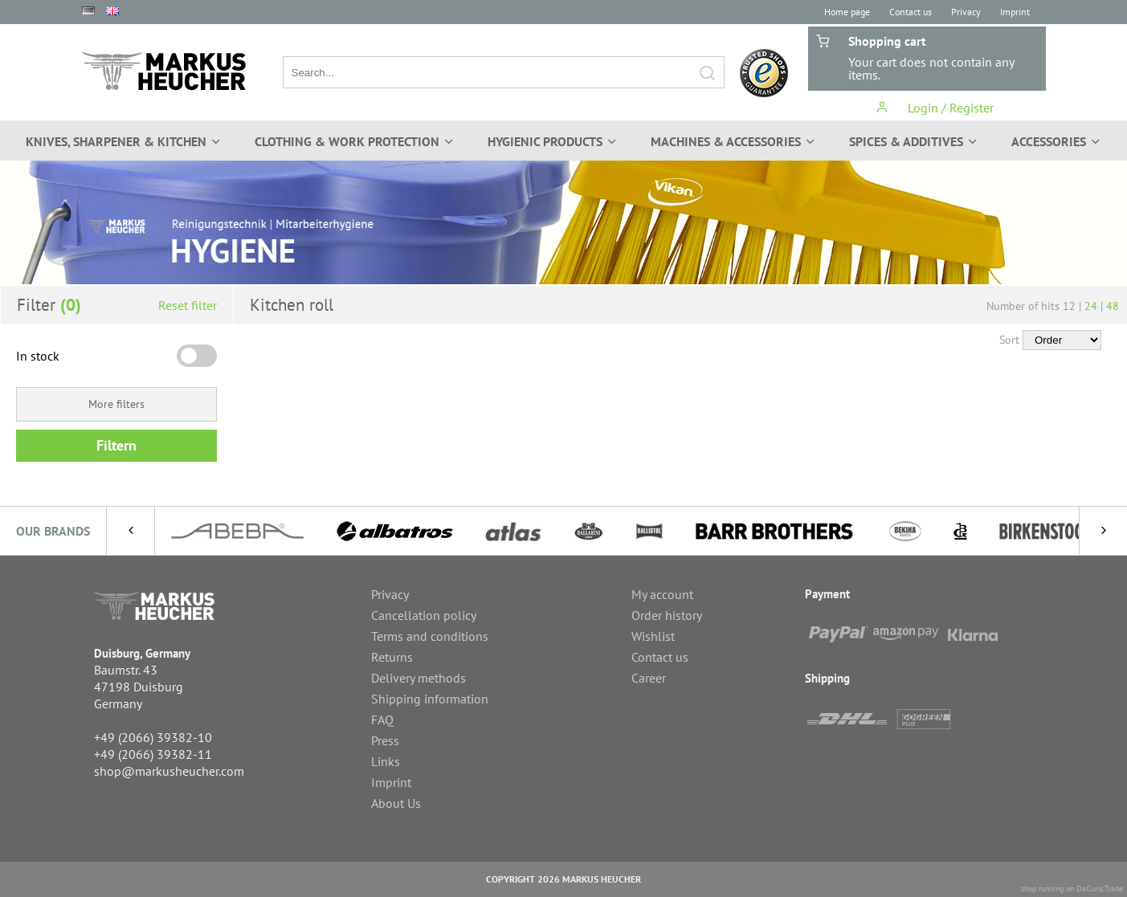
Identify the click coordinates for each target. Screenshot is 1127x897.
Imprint (1015, 12)
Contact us (910, 12)
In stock (37, 356)
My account (662, 594)
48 (1112, 306)
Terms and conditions (429, 636)
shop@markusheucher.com (169, 771)
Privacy (966, 12)
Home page (847, 12)
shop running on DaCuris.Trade (1072, 888)
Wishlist (653, 636)
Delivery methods (418, 677)
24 (1090, 306)
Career (648, 677)
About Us (396, 803)
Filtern (116, 445)
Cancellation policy (423, 615)
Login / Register (935, 108)
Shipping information (429, 698)
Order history (666, 615)
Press (385, 740)
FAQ (382, 719)
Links (385, 761)
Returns (392, 656)
